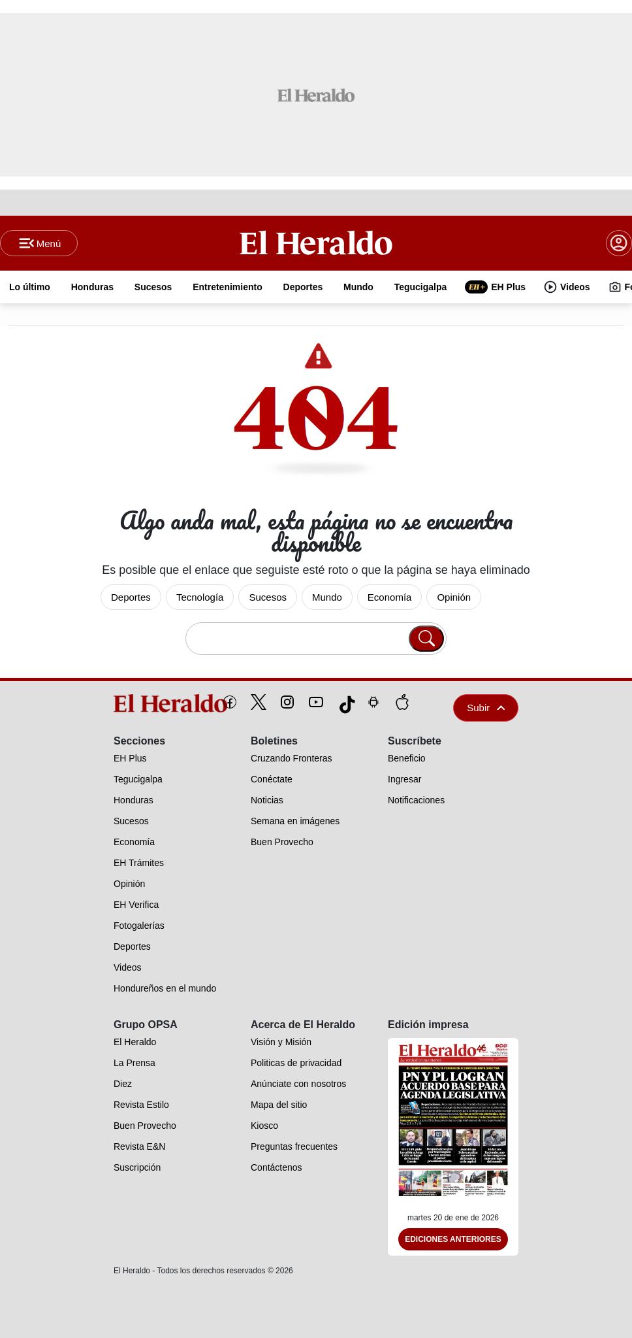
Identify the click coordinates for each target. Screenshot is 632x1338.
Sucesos (268, 597)
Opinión (454, 597)
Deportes (131, 597)
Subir (486, 707)
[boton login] (619, 243)
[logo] (141, 703)
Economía (390, 597)
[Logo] (315, 242)
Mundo (327, 597)
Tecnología (200, 597)
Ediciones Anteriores (453, 1239)
